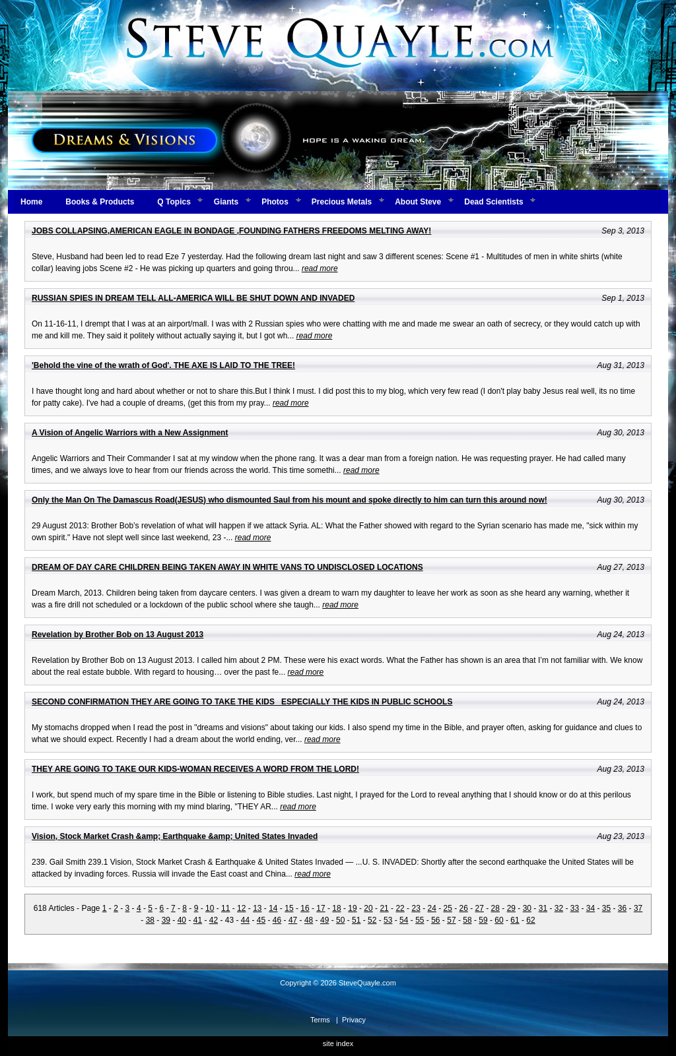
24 (431, 908)
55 (419, 920)
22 (399, 908)
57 (451, 920)
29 (511, 908)
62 (530, 920)
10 (209, 908)
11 (225, 908)
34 (590, 908)
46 (277, 920)
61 (514, 920)
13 (257, 908)
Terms (320, 1020)
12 (241, 908)
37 (638, 908)
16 (304, 908)
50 (340, 920)
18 (336, 908)
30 (527, 908)
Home (31, 201)
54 (403, 920)
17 (320, 908)
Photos (274, 201)
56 (435, 920)
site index (338, 1043)
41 (197, 920)
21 (384, 908)
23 (415, 908)
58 (467, 920)
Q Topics (173, 201)
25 (448, 908)
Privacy (354, 1020)
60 (498, 920)
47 (292, 920)
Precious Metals (342, 201)
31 (543, 908)
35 (606, 908)
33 (574, 908)
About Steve (418, 201)
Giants (226, 201)
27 (479, 908)
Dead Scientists (493, 201)
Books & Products (99, 201)
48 (308, 920)
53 (388, 920)
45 (261, 920)
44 (245, 920)
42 (213, 920)
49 (324, 920)
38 (150, 920)
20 (368, 908)
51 (356, 920)
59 (483, 920)
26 (463, 908)
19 (352, 908)
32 (559, 908)
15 (289, 908)
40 (182, 920)
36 (622, 908)
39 (166, 920)
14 (273, 908)
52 (372, 920)
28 (495, 908)
